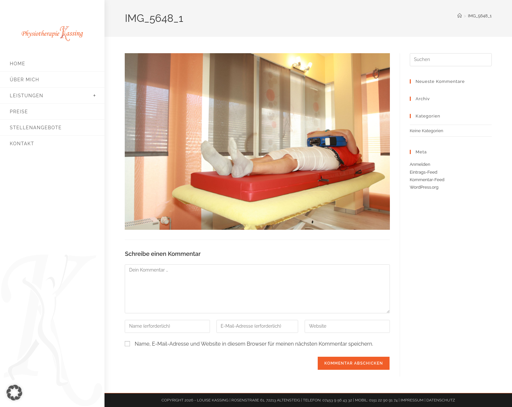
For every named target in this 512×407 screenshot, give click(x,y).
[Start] (459, 15)
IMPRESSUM (412, 400)
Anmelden (420, 164)
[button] (14, 392)
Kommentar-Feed (427, 179)
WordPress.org (424, 187)
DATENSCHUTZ (440, 400)
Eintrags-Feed (424, 172)
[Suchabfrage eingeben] (451, 59)
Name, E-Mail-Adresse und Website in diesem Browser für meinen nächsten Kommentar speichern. (254, 344)
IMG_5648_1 (480, 15)
